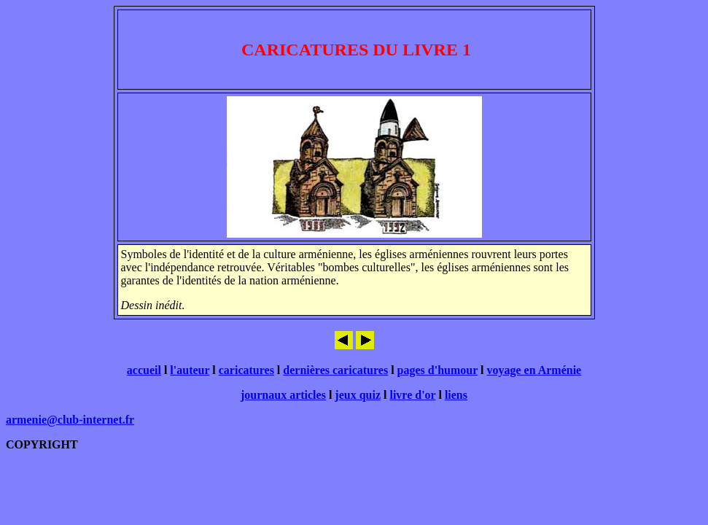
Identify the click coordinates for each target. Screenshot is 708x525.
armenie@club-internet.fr (70, 419)
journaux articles (283, 395)
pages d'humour (437, 370)
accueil (144, 370)
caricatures (246, 370)
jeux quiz (358, 395)
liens (456, 395)
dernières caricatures (335, 370)
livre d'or (412, 395)
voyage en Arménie (533, 370)
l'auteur (189, 370)
